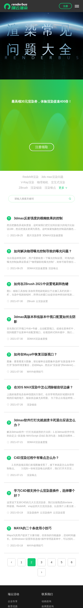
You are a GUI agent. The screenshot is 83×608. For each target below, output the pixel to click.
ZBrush (23, 187)
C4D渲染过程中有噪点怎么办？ (36, 457)
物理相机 (42, 182)
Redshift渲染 (30, 176)
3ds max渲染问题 (52, 176)
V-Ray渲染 (27, 182)
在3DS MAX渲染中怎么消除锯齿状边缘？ (43, 387)
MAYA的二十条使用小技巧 (32, 528)
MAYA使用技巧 (35, 371)
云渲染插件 (46, 512)
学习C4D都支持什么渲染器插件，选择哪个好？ (44, 493)
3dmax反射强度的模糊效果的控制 (38, 218)
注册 (65, 6)
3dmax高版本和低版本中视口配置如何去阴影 (44, 319)
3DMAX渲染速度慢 (52, 235)
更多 (63, 187)
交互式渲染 (58, 182)
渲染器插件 (33, 512)
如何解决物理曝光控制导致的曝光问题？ (43, 251)
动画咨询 (46, 601)
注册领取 (41, 147)
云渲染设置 (42, 301)
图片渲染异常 (34, 235)
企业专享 (12, 601)
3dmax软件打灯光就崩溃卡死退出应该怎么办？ (44, 423)
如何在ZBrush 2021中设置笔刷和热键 (41, 284)
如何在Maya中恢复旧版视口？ (35, 354)
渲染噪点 (50, 187)
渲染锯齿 (36, 187)
